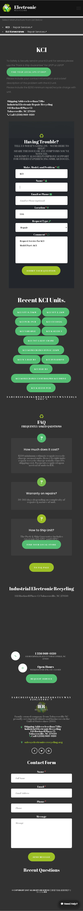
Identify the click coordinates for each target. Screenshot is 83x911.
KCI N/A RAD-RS (27, 359)
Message (41, 816)
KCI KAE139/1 (54, 331)
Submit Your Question (41, 271)
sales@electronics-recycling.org (43, 742)
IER (45, 892)
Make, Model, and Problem (40, 167)
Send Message (41, 857)
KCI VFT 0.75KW (27, 312)
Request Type (40, 221)
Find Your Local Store (41, 544)
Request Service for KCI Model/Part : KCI (41, 249)
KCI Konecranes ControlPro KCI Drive (41, 378)
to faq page (41, 567)
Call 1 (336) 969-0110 (20, 114)
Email (41, 787)
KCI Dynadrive (55, 359)
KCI (8, 27)
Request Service (41, 679)
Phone (41, 801)
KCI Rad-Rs (41, 369)
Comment (40, 234)
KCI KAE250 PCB (41, 388)
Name (40, 181)
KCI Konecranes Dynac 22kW (41, 350)
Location (41, 207)
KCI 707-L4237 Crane (41, 340)
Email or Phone (40, 194)
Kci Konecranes (15, 31)
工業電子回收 (55, 890)
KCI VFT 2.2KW (56, 312)
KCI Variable (28, 331)
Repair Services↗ (22, 27)
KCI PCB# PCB (28, 322)
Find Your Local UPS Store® (28, 72)
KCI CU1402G (54, 322)
